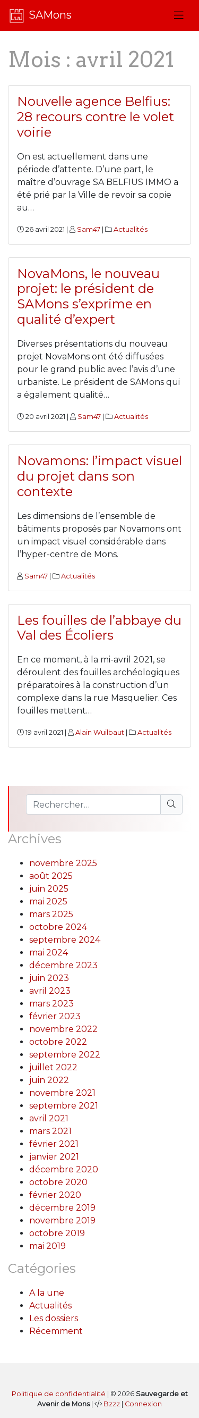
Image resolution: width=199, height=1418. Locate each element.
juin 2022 (49, 1080)
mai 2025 (48, 901)
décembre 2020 (63, 1169)
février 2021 (54, 1144)
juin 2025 (48, 889)
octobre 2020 (58, 1182)
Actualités (131, 229)
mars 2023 (51, 1004)
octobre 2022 (58, 1042)
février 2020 (55, 1195)
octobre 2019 (57, 1233)
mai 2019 (47, 1246)
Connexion (143, 1404)
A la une (46, 1293)
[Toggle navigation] (179, 15)
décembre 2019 (62, 1208)
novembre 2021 (62, 1093)
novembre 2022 (63, 1029)
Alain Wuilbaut (99, 732)
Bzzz (111, 1404)
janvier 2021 (54, 1157)
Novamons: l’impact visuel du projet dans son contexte (99, 476)
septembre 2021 (63, 1106)
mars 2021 (50, 1131)
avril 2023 (50, 991)
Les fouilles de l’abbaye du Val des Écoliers (99, 627)
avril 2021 (48, 1118)
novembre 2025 (63, 863)
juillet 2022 (53, 1067)
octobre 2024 (58, 927)
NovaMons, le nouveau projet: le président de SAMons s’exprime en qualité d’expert (88, 296)
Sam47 (88, 229)
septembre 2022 (64, 1055)
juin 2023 (49, 978)
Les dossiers (53, 1318)
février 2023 (55, 1016)
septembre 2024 (64, 940)
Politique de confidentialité (59, 1394)
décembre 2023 (63, 965)
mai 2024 (48, 952)
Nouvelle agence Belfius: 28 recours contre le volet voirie (95, 117)
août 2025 (51, 876)
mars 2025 (51, 914)
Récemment (56, 1331)
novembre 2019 (62, 1220)
